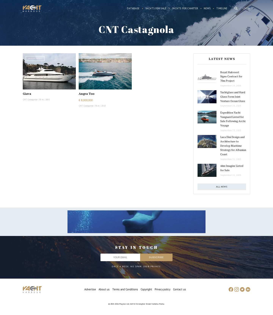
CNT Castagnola (30, 99)
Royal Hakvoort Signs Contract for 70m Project (231, 76)
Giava (27, 94)
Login (246, 8)
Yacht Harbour (32, 9)
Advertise (90, 289)
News (207, 8)
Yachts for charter (185, 8)
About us (104, 289)
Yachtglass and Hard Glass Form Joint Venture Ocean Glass (232, 96)
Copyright (146, 289)
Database (133, 8)
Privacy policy (162, 289)
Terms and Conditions (125, 289)
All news (222, 186)
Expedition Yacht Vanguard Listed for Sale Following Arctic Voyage (233, 119)
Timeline (222, 8)
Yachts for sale (155, 8)
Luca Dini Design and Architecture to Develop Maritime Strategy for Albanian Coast (233, 145)
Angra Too (86, 94)
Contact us (179, 289)
